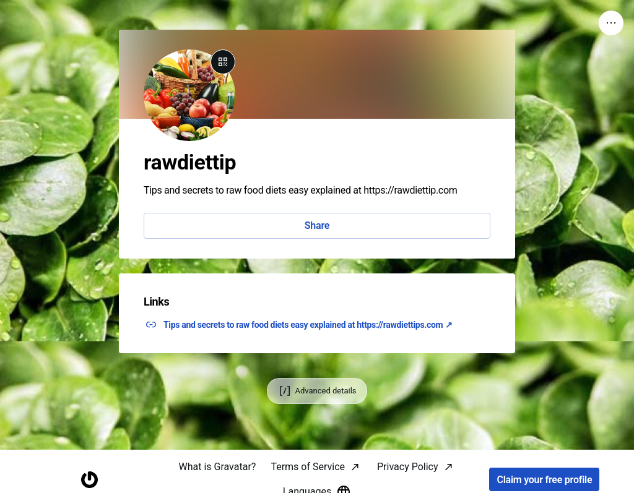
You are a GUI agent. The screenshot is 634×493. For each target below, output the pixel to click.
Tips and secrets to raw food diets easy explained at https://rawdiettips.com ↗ (307, 325)
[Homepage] (89, 479)
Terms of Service (308, 467)
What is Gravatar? (217, 467)
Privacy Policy (407, 467)
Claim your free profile (544, 480)
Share (317, 225)
